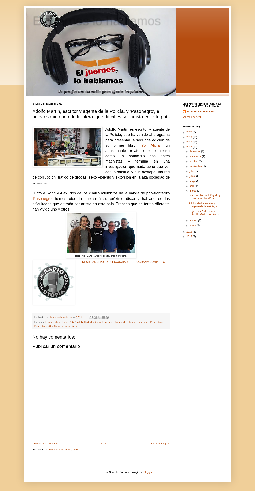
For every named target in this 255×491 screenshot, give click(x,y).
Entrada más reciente (46, 443)
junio (192, 176)
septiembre (196, 166)
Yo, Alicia (150, 145)
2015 (189, 236)
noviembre (195, 156)
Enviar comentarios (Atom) (64, 449)
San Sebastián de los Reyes (63, 326)
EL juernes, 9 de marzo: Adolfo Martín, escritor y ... (205, 213)
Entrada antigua (160, 443)
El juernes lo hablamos (97, 20)
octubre (193, 161)
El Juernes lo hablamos (201, 111)
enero (192, 225)
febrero (193, 220)
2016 (189, 231)
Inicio (104, 443)
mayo (192, 181)
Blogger (147, 472)
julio (192, 171)
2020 (189, 132)
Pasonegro (42, 199)
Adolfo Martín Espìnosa (89, 322)
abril (192, 186)
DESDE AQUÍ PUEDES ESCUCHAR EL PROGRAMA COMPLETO (123, 261)
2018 (189, 142)
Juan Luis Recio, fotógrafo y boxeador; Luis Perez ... (204, 197)
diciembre (195, 151)
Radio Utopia (156, 322)
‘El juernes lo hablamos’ (57, 322)
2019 (189, 137)
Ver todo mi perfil (192, 117)
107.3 (73, 322)
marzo (193, 190)
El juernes (107, 322)
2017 (189, 147)
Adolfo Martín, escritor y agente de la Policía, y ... (204, 205)
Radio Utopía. (41, 326)
